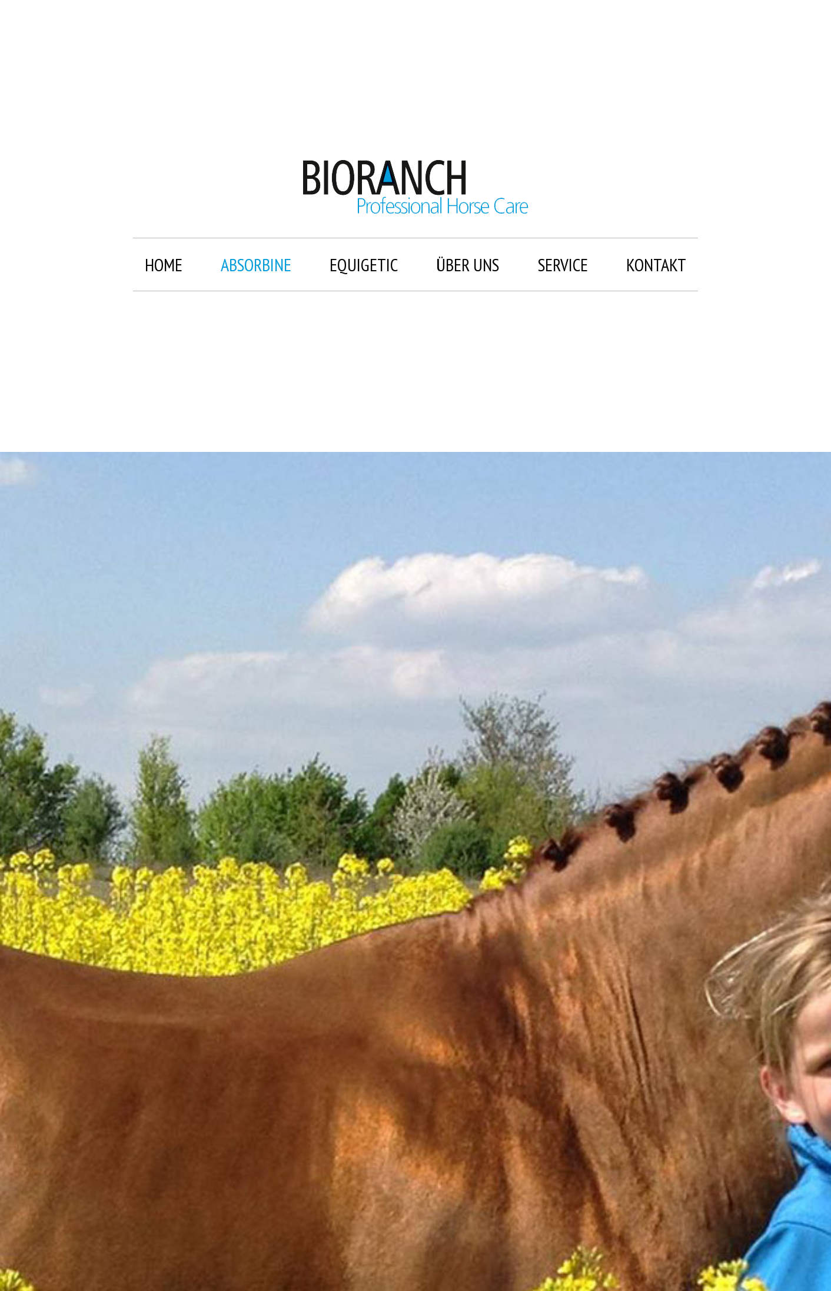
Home (163, 264)
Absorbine (256, 264)
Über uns (467, 264)
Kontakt (656, 264)
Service (563, 264)
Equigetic (364, 264)
